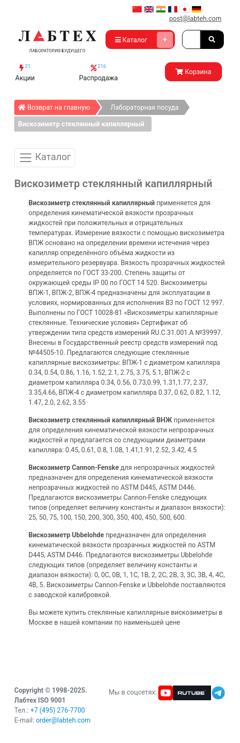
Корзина (193, 72)
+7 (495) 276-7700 (57, 710)
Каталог (144, 40)
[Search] (191, 39)
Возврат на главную (57, 105)
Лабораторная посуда (144, 107)
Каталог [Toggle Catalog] (45, 158)
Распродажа (98, 72)
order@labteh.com (63, 720)
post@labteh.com (195, 18)
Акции (25, 72)
